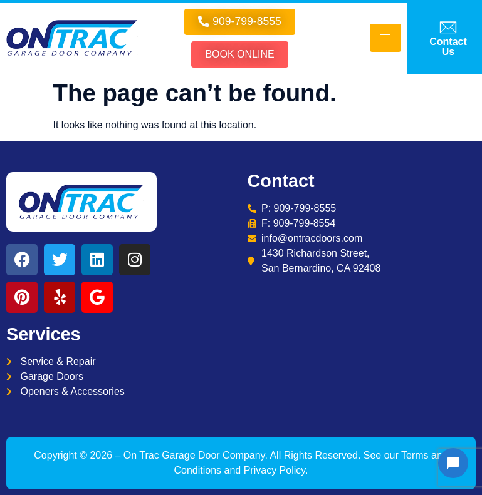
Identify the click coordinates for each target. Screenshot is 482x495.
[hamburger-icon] (385, 38)
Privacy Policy (274, 470)
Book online (239, 54)
